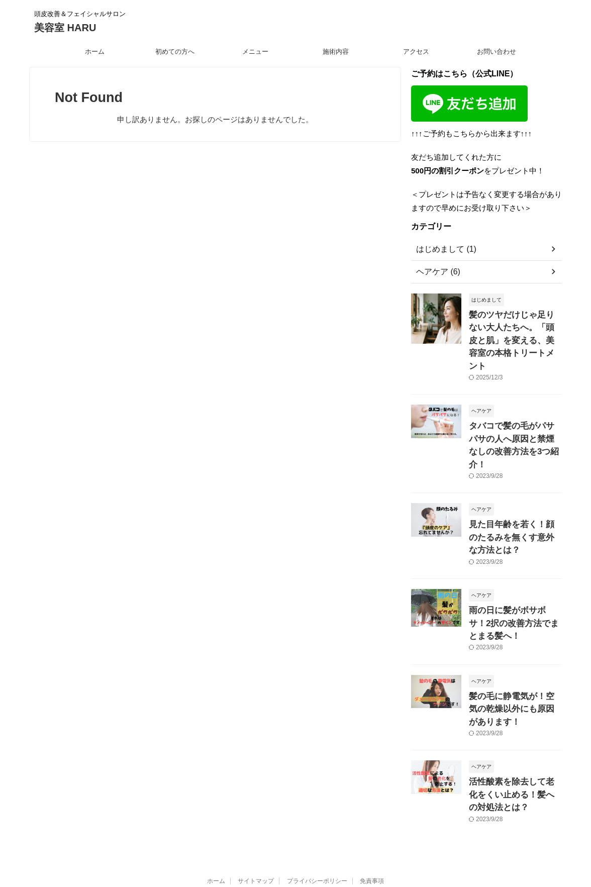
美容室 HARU (65, 27)
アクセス (416, 51)
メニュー (255, 51)
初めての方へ (174, 51)
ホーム (95, 51)
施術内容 (336, 51)
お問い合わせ (496, 51)
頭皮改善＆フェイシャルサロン (295, 812)
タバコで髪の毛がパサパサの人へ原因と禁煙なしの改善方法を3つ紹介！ (514, 418)
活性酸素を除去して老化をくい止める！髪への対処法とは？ (514, 709)
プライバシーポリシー (317, 793)
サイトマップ (256, 793)
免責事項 (372, 793)
